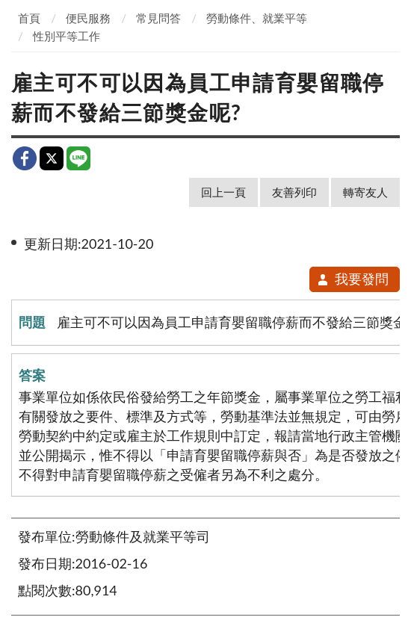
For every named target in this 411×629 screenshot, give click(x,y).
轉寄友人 (365, 192)
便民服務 (88, 18)
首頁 (29, 18)
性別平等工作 (66, 36)
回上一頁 (223, 192)
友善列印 (294, 192)
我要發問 (352, 278)
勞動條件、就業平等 (256, 18)
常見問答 (158, 18)
